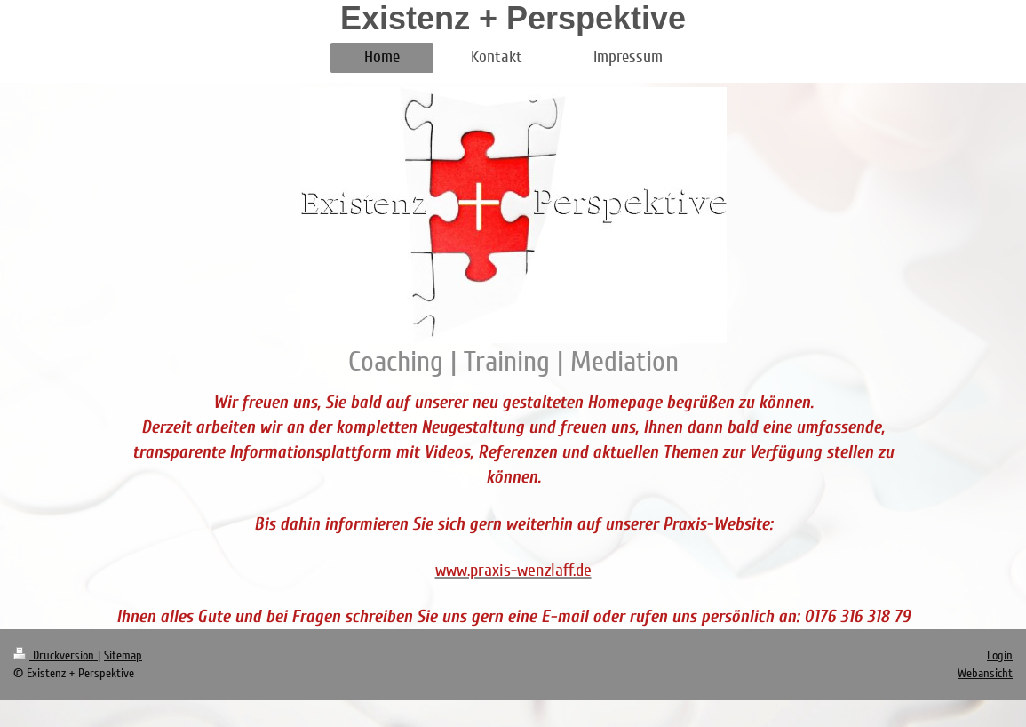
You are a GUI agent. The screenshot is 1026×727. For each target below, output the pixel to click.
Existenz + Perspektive (513, 18)
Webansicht (985, 673)
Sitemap (123, 655)
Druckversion (55, 655)
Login (1000, 655)
